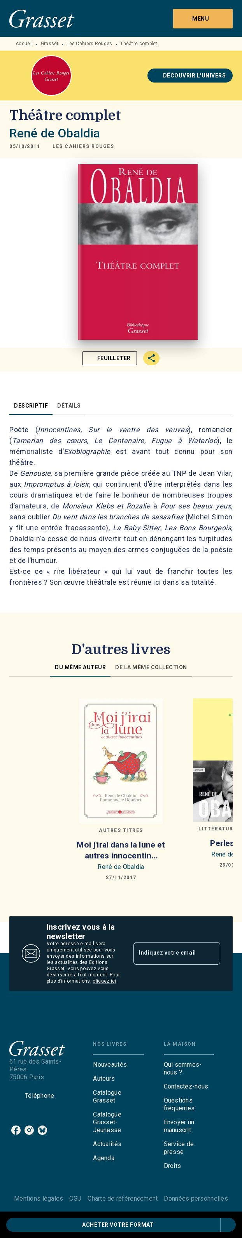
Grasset (50, 43)
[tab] (31, 405)
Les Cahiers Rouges (89, 43)
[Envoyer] (211, 953)
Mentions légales (38, 1198)
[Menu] (203, 18)
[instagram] (29, 1130)
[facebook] (16, 1130)
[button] (190, 76)
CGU (75, 1198)
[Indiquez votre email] (167, 953)
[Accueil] (42, 18)
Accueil (24, 43)
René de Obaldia (54, 133)
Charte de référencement (123, 1198)
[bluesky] (42, 1130)
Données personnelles (196, 1198)
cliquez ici (104, 981)
